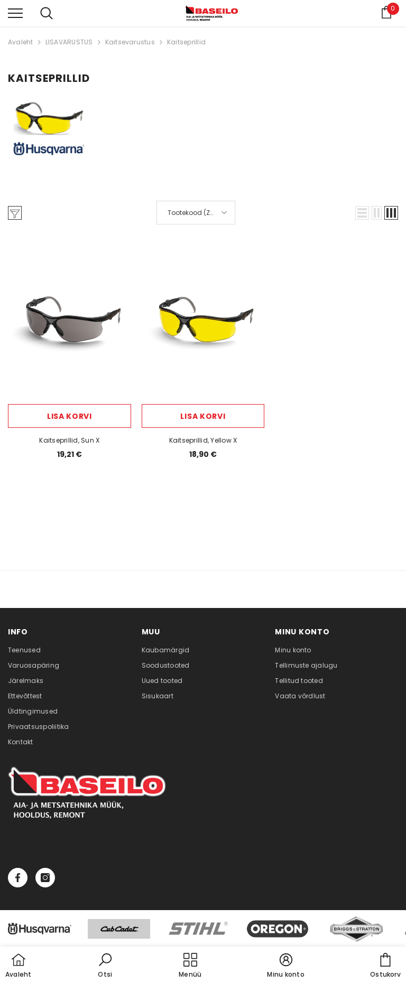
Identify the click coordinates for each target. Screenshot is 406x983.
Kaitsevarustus (130, 42)
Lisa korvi (69, 416)
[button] (362, 213)
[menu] (15, 12)
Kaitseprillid (186, 42)
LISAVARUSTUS (69, 42)
